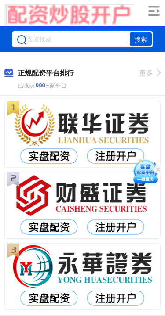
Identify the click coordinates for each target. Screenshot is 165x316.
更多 (150, 73)
